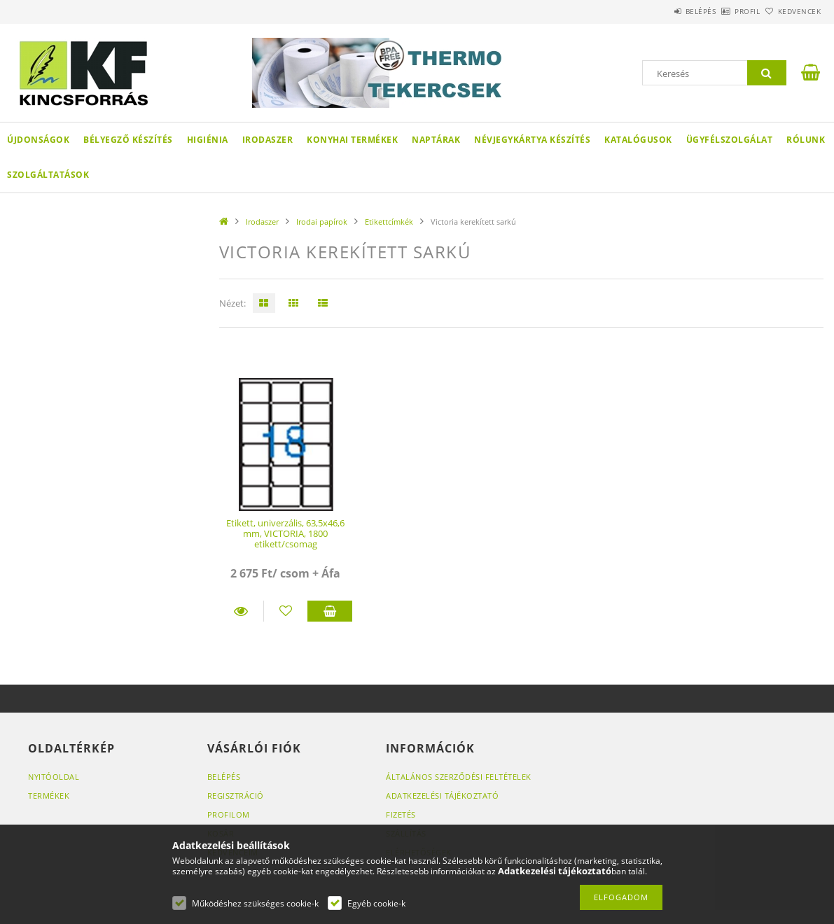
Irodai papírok (321, 221)
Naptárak (436, 140)
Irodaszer (267, 140)
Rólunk (805, 140)
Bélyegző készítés (128, 140)
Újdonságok (38, 140)
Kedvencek (792, 11)
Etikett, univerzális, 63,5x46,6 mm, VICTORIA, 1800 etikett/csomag (285, 534)
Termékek (48, 795)
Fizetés (401, 814)
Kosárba (329, 611)
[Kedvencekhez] (285, 611)
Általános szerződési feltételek (458, 776)
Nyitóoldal (53, 776)
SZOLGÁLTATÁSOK (48, 175)
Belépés (661, 11)
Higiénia (207, 140)
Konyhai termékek (352, 140)
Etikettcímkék (389, 221)
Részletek (241, 611)
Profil (724, 11)
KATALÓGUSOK (638, 140)
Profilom (228, 814)
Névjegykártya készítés (532, 140)
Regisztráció (235, 795)
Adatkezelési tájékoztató (442, 795)
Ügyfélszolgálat (729, 140)
